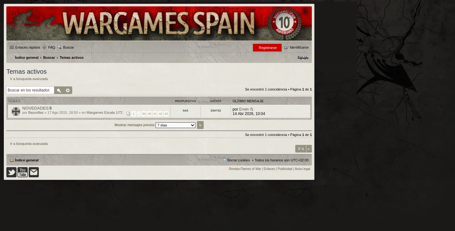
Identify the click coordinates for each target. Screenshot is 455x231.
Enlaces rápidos (27, 47)
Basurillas (36, 112)
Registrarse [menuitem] (267, 48)
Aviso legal (302, 169)
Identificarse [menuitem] (299, 47)
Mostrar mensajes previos (155, 125)
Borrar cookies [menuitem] (239, 160)
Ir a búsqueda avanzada (29, 79)
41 (155, 113)
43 (166, 113)
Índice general (26, 160)
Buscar (68, 47)
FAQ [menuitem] (51, 47)
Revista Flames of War (245, 169)
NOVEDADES (35, 108)
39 (143, 113)
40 (149, 113)
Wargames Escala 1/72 (104, 112)
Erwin (244, 109)
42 (160, 113)
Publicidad (285, 169)
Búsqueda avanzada (68, 90)
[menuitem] (303, 57)
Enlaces (269, 169)
